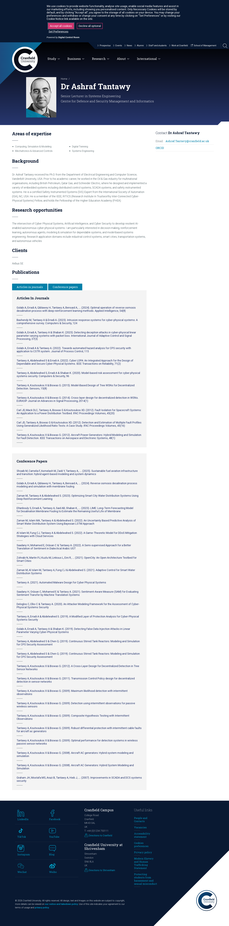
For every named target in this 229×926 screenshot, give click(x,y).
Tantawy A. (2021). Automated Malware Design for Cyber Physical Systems (61, 582)
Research (100, 59)
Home (64, 78)
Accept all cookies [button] (61, 26)
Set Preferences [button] (58, 31)
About (123, 59)
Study (54, 59)
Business (75, 59)
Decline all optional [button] (90, 26)
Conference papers (65, 287)
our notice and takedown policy (61, 904)
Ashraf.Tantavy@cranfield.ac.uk (187, 141)
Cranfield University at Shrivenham (103, 847)
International (148, 59)
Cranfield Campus (99, 810)
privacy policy (42, 907)
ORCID (160, 148)
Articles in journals (30, 287)
